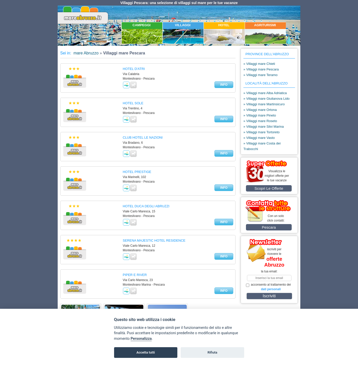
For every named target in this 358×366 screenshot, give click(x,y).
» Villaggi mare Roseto (260, 121)
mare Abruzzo (85, 53)
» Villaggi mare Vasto (259, 138)
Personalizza (141, 338)
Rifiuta (212, 352)
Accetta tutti (145, 352)
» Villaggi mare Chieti (259, 64)
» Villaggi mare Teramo (260, 75)
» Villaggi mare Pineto (259, 115)
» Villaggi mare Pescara (261, 69)
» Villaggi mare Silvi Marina (263, 126)
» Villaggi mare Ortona (260, 110)
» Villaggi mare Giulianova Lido (266, 98)
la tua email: (269, 271)
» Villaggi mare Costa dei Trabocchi (262, 146)
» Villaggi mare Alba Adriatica (265, 93)
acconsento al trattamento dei (268, 287)
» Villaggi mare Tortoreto (261, 132)
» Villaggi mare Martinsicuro (264, 104)
